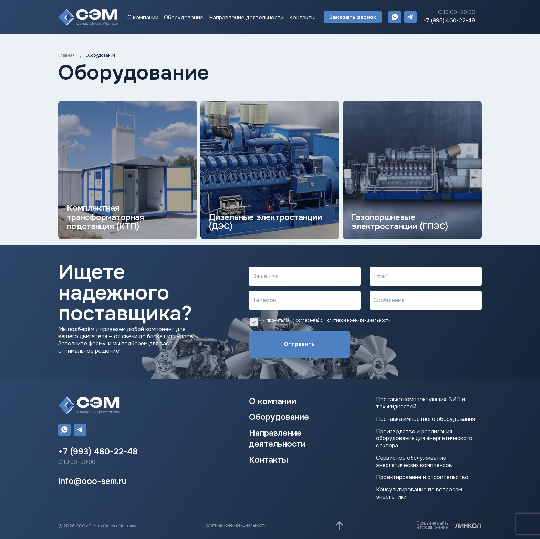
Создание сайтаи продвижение (432, 525)
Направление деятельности (246, 17)
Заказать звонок (352, 17)
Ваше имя (265, 276)
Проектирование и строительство (422, 477)
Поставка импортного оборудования (425, 419)
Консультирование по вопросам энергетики (419, 493)
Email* (381, 276)
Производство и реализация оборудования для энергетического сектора (424, 438)
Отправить (290, 344)
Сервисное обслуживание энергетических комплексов (414, 462)
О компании (142, 17)
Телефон (264, 300)
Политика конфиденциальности (234, 525)
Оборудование (184, 17)
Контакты (302, 17)
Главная (66, 55)
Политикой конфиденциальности (357, 320)
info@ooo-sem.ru (92, 481)
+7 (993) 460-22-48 (449, 20)
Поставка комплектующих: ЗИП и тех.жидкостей (420, 403)
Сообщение (389, 300)
